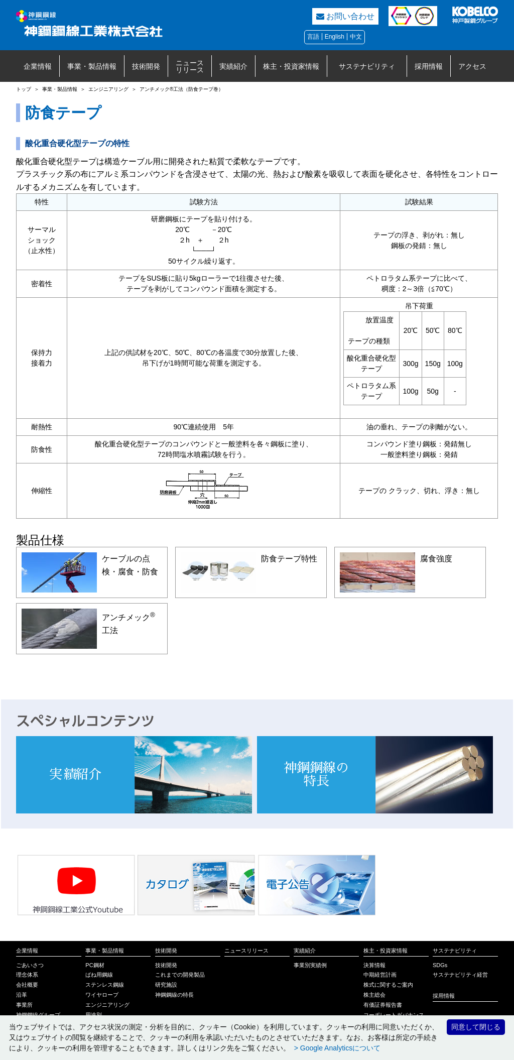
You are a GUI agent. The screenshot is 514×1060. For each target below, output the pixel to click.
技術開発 (146, 66)
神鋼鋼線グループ (38, 1015)
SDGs (440, 965)
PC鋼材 (94, 965)
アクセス (472, 66)
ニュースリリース (190, 66)
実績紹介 (233, 66)
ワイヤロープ (101, 995)
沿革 (21, 995)
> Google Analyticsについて (336, 1048)
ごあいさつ (30, 965)
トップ (23, 89)
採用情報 (429, 66)
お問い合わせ (345, 16)
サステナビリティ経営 (460, 975)
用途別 (93, 1015)
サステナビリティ (367, 66)
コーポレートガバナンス (393, 1015)
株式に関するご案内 (388, 985)
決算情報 (374, 965)
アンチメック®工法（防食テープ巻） (181, 89)
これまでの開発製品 (180, 975)
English (334, 36)
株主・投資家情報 (291, 66)
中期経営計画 (380, 975)
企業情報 (38, 66)
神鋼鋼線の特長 (174, 995)
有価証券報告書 (382, 1005)
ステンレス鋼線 (104, 985)
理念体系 (27, 975)
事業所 (24, 1005)
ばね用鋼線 (99, 975)
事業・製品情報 (91, 66)
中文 (356, 36)
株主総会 (374, 995)
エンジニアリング (108, 89)
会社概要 (27, 985)
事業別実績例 (310, 965)
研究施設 (166, 985)
